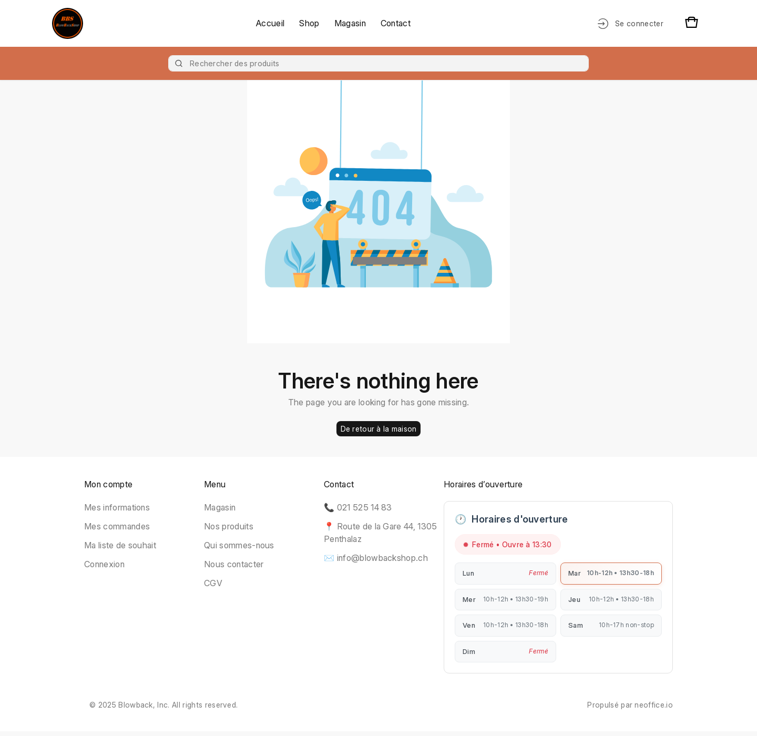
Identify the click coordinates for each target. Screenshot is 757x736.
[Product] (378, 63)
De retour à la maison (379, 428)
